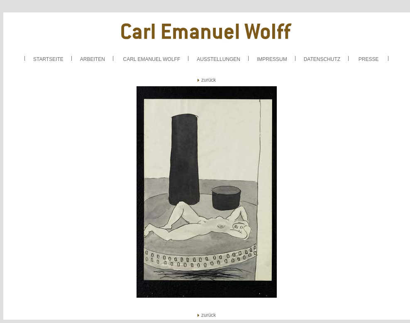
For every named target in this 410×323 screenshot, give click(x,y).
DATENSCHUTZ (322, 59)
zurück (207, 80)
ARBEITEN (92, 59)
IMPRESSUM (272, 59)
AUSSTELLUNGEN (218, 59)
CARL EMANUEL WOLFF (151, 59)
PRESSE (369, 59)
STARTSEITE (48, 59)
